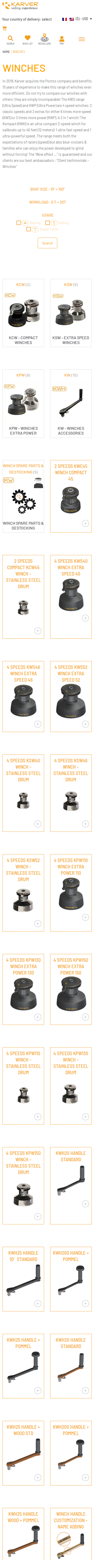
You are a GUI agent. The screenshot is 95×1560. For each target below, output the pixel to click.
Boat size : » (47, 189)
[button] (10, 38)
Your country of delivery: (27, 19)
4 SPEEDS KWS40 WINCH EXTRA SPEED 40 (71, 567)
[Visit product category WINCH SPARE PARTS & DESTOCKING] (23, 496)
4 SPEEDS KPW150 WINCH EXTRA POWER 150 (70, 966)
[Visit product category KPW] (23, 404)
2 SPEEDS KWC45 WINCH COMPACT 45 (70, 472)
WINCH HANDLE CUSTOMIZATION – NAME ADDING (71, 1520)
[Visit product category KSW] (70, 313)
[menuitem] (63, 18)
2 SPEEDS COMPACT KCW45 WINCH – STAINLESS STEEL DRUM (23, 573)
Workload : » (47, 202)
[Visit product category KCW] (23, 313)
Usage (47, 215)
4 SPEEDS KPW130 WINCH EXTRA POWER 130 (23, 966)
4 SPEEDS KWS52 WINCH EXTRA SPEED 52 (70, 673)
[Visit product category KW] (70, 404)
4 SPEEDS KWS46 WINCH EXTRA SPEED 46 (23, 673)
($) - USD (82, 19)
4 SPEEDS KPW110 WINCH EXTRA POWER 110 (71, 866)
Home (6, 52)
